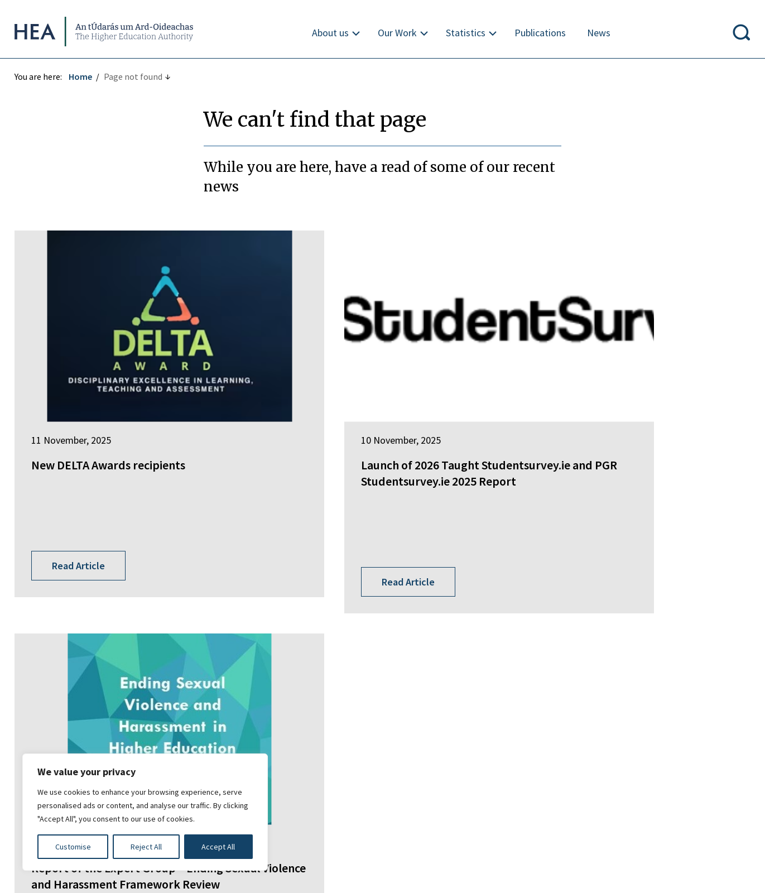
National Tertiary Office (312, 688)
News (598, 32)
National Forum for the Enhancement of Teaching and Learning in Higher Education (371, 662)
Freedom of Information (63, 746)
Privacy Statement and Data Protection (331, 746)
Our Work (397, 32)
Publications (540, 32)
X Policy (674, 746)
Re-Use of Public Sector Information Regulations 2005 (533, 746)
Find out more (43, 680)
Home (82, 76)
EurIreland (287, 615)
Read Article (80, 487)
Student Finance (298, 635)
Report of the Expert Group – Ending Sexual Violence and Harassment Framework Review (630, 431)
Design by (54, 873)
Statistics (465, 32)
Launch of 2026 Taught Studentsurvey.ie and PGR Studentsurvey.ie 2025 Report (361, 431)
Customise (73, 847)
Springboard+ (293, 594)
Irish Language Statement (183, 746)
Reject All (146, 847)
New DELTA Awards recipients (110, 416)
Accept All (218, 847)
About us (330, 32)
